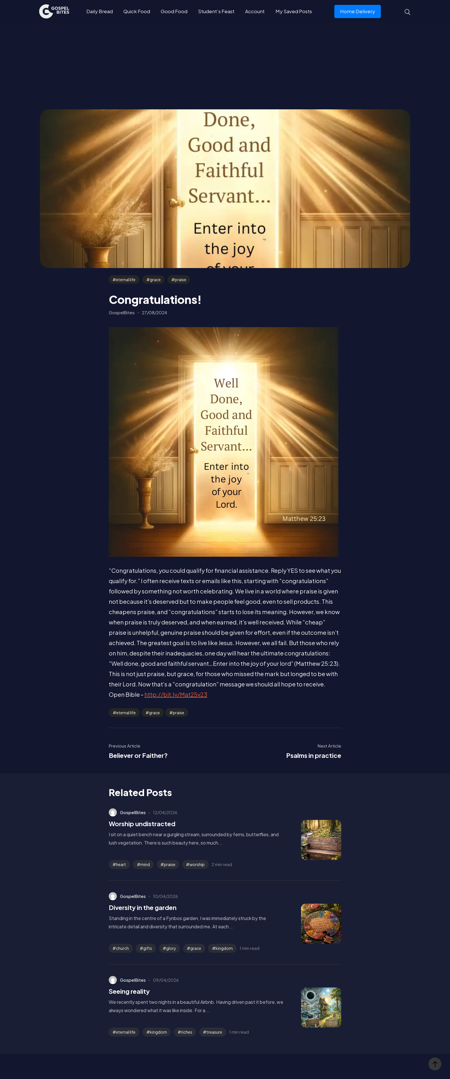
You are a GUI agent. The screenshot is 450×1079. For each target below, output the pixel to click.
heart (121, 864)
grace (155, 279)
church (122, 948)
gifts (147, 948)
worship (197, 864)
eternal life (125, 279)
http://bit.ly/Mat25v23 (175, 694)
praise (180, 279)
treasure (214, 1032)
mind (145, 864)
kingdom (224, 948)
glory (171, 948)
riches (186, 1032)
